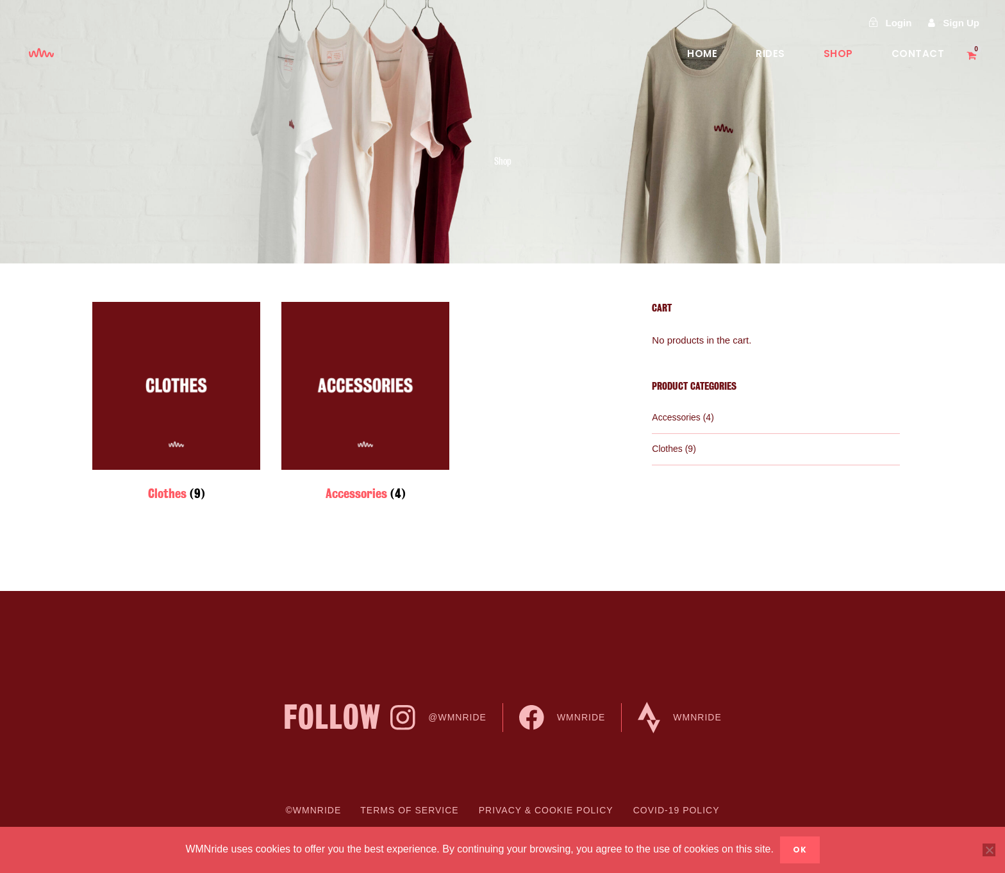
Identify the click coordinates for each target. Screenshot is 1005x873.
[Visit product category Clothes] (176, 405)
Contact (918, 53)
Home (702, 53)
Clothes (667, 449)
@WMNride (438, 717)
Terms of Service (409, 810)
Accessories (676, 417)
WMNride (562, 717)
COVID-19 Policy (676, 810)
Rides (770, 53)
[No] (989, 850)
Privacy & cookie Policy (546, 810)
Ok (800, 849)
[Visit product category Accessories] (365, 405)
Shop (838, 53)
